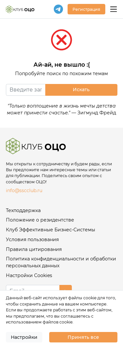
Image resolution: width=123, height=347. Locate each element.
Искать (81, 89)
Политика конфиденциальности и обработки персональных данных (61, 262)
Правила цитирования (34, 249)
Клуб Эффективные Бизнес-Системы (50, 230)
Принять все (83, 337)
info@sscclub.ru (24, 190)
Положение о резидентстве (40, 220)
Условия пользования (32, 239)
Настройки (24, 337)
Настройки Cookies (29, 275)
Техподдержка (23, 210)
